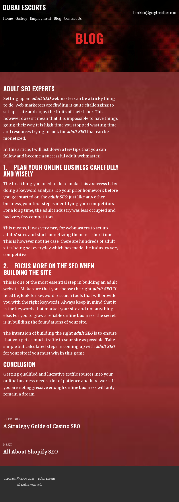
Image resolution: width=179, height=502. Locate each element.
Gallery (21, 18)
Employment (40, 18)
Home (8, 18)
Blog (57, 18)
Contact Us (73, 18)
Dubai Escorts (46, 478)
